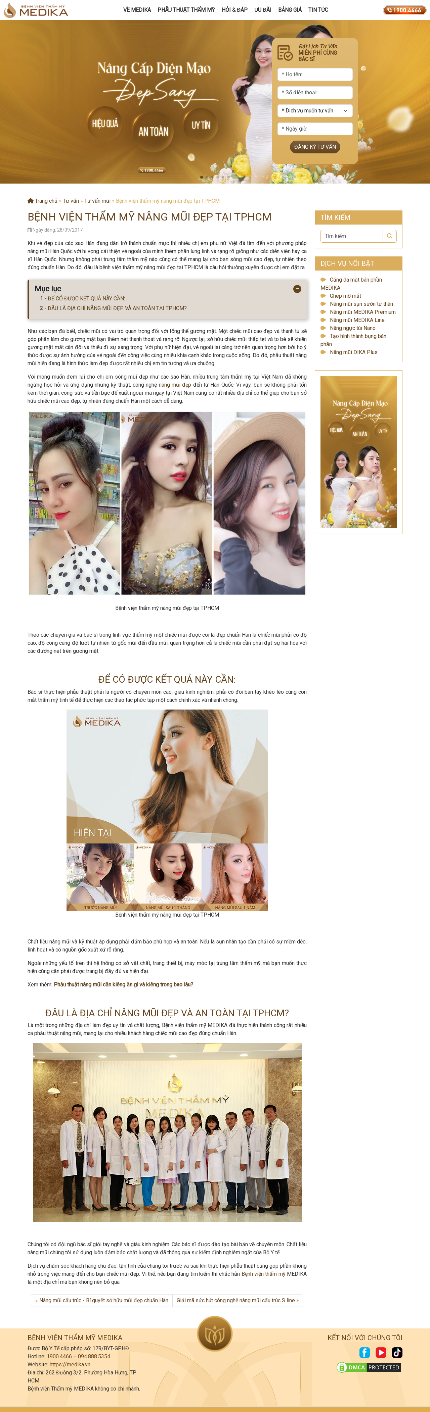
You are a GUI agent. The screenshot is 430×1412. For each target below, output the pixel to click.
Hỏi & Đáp (235, 10)
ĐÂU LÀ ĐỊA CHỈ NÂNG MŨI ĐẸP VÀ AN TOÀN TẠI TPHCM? (117, 308)
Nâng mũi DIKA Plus (354, 352)
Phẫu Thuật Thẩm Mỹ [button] (186, 10)
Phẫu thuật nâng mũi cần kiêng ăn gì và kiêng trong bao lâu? (123, 984)
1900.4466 (59, 1356)
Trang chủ (42, 201)
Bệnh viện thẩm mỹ (264, 1274)
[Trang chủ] (36, 10)
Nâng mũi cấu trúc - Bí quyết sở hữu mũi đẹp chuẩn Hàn (103, 1300)
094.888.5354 (94, 1356)
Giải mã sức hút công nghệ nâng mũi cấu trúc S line (236, 1300)
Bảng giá (290, 10)
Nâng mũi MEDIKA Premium (363, 312)
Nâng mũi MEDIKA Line (357, 320)
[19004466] (405, 10)
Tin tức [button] (318, 10)
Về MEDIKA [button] (137, 10)
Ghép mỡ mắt (345, 296)
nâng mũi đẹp (175, 385)
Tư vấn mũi (97, 201)
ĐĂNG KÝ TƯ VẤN (315, 147)
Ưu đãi (262, 10)
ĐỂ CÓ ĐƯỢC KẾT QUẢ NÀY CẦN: (86, 298)
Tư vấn (71, 201)
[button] (201, 177)
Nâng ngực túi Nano (353, 328)
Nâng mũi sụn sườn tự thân (361, 304)
